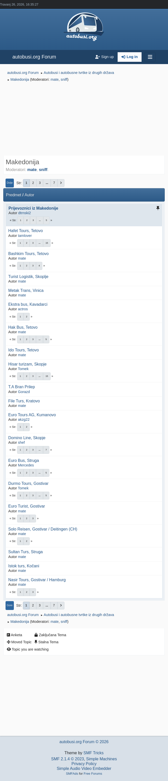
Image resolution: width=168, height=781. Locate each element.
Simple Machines (101, 759)
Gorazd (24, 392)
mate (55, 79)
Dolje (10, 182)
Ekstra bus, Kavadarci (28, 304)
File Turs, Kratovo (24, 401)
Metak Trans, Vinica (26, 290)
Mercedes (26, 465)
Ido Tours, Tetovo (23, 350)
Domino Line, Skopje (27, 438)
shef (21, 442)
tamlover (25, 236)
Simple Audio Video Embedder (84, 768)
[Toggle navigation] (150, 57)
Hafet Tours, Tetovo (25, 231)
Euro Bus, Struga (23, 460)
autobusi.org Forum (34, 57)
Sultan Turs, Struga (25, 552)
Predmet (13, 195)
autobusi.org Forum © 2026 (84, 742)
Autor (29, 195)
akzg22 (23, 419)
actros (23, 309)
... (47, 183)
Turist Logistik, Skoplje (28, 276)
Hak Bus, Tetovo (23, 327)
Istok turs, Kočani (23, 566)
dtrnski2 (24, 213)
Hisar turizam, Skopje (27, 364)
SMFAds (72, 773)
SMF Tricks (93, 753)
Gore (10, 605)
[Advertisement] (84, 119)
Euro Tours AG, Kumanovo (32, 415)
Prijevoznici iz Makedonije (33, 208)
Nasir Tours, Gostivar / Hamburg (37, 580)
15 (47, 243)
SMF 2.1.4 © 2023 (67, 759)
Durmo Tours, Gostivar (28, 483)
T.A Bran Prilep (21, 387)
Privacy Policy (84, 764)
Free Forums (93, 773)
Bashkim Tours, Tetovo (28, 254)
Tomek (23, 369)
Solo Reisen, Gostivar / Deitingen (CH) (42, 529)
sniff (64, 79)
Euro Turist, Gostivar (26, 506)
